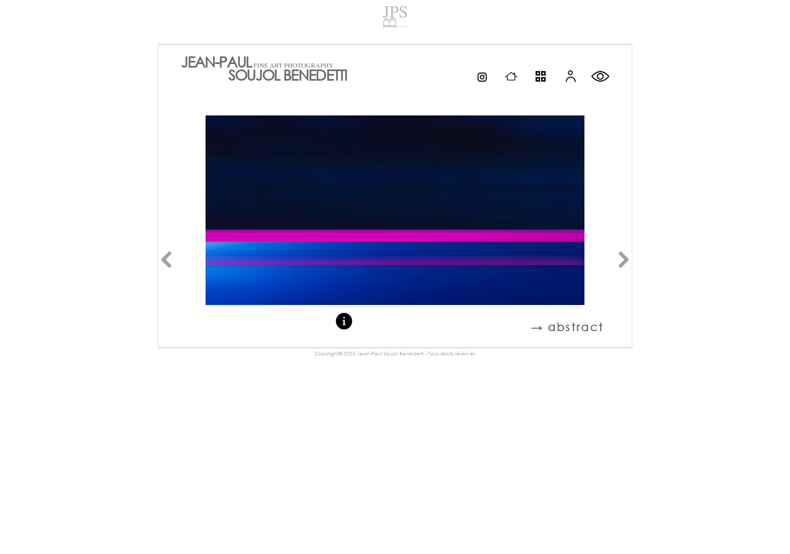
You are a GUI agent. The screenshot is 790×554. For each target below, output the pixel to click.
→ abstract (567, 327)
